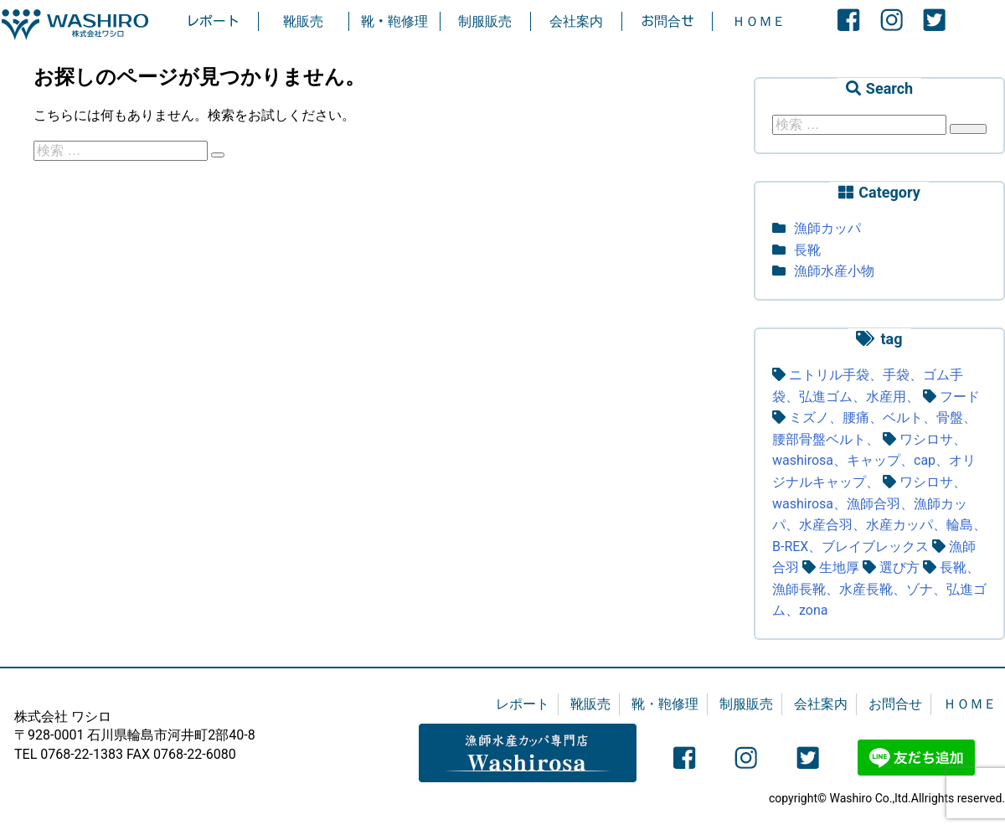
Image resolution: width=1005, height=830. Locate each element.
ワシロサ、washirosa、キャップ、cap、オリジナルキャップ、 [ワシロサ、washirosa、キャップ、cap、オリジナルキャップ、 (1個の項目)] (874, 460)
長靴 (807, 250)
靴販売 (303, 21)
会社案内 (576, 21)
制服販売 (485, 21)
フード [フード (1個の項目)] (960, 397)
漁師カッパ (827, 228)
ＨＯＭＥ (759, 21)
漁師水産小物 (834, 271)
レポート (213, 21)
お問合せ (667, 21)
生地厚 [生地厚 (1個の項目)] (839, 567)
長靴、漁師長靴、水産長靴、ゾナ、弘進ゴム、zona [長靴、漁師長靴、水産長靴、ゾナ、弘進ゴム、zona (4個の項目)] (879, 588)
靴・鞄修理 (394, 21)
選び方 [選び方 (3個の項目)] (899, 567)
